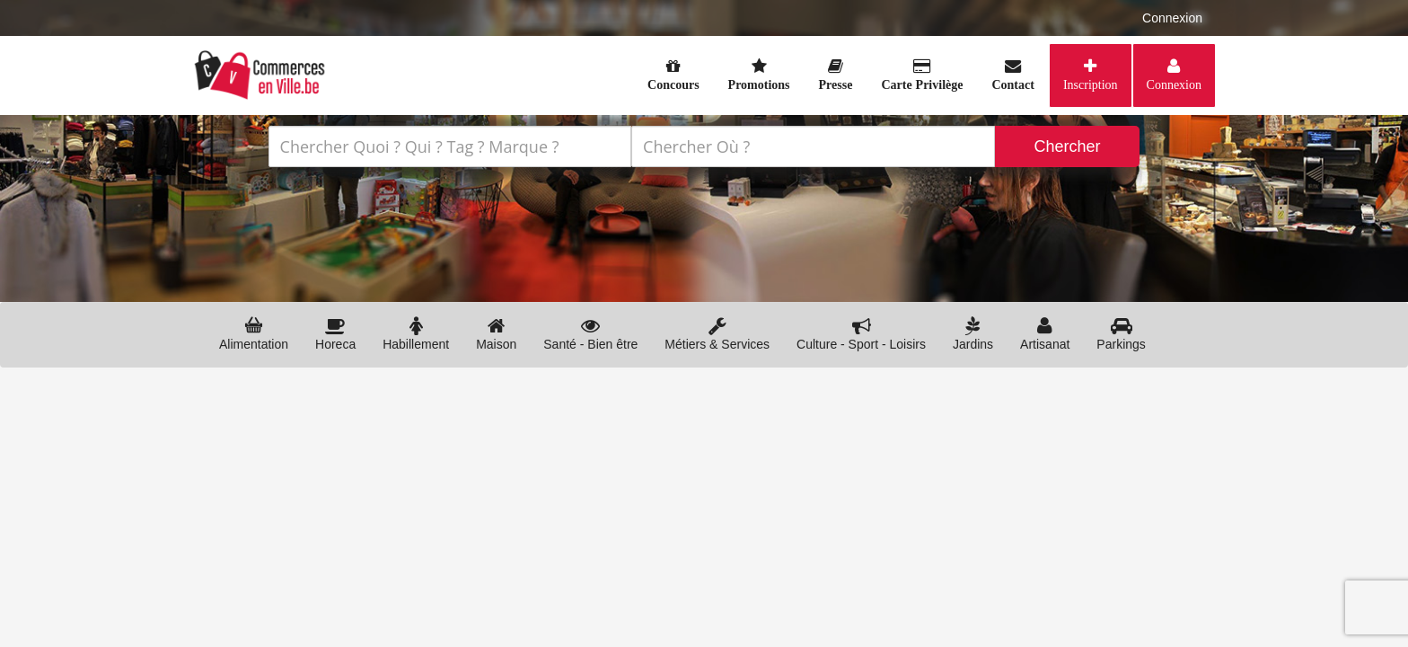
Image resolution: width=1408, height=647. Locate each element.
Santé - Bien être (590, 333)
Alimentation (253, 333)
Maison (496, 333)
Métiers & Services (717, 333)
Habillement (416, 333)
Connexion (1172, 18)
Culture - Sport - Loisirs (861, 333)
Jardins (973, 333)
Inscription (1090, 84)
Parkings (1120, 333)
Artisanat (1044, 333)
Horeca (335, 333)
